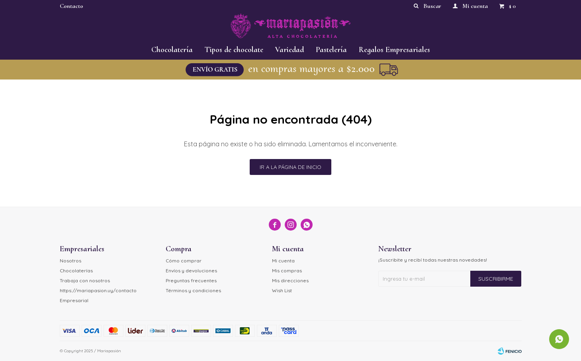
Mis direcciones (290, 280)
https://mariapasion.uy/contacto (98, 290)
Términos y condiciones (193, 290)
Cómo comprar (183, 261)
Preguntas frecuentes (191, 280)
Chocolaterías (76, 271)
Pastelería (331, 49)
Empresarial (74, 300)
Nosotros (70, 261)
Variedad (289, 49)
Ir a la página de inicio (290, 167)
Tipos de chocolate (234, 49)
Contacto (71, 6)
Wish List (282, 290)
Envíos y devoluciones (191, 271)
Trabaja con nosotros (85, 280)
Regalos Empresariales (394, 49)
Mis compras (287, 271)
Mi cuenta (283, 261)
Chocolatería (172, 49)
